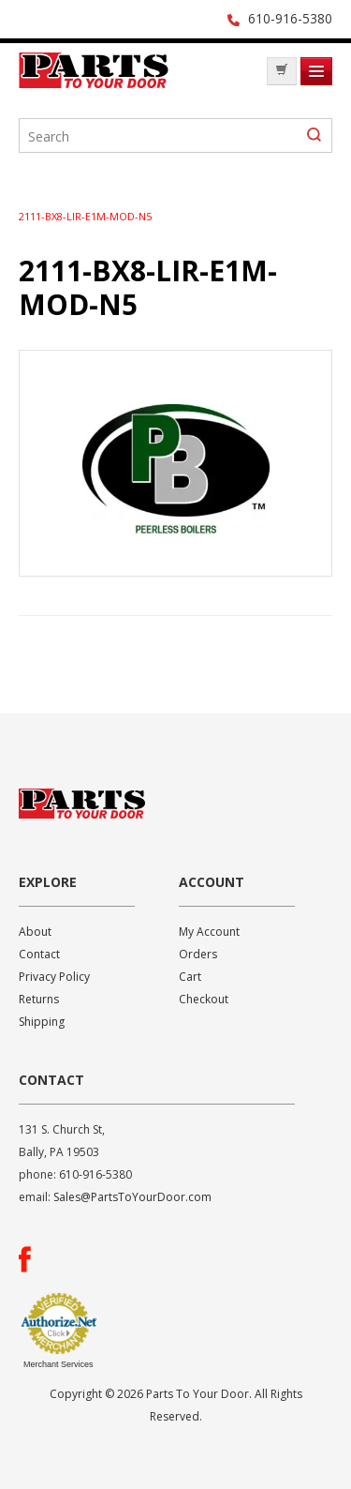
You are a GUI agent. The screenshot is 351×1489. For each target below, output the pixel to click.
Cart (190, 977)
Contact (39, 954)
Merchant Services (58, 1364)
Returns (39, 999)
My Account (209, 932)
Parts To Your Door (93, 76)
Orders (198, 954)
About (35, 932)
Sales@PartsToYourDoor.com (132, 1197)
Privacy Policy (54, 977)
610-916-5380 (290, 18)
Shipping (42, 1022)
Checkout (203, 999)
